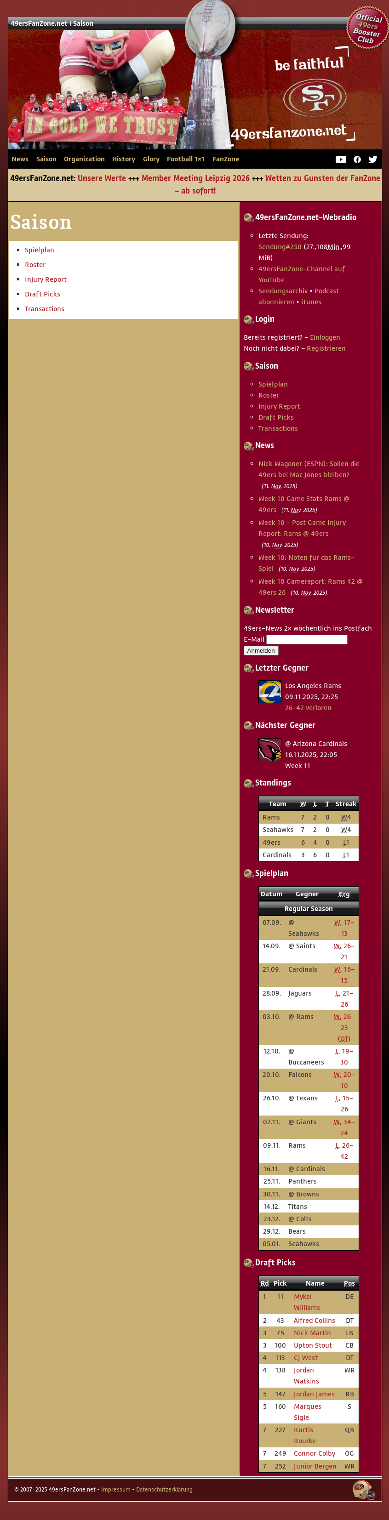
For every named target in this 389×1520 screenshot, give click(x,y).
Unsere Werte (102, 179)
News (20, 159)
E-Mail (254, 639)
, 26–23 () (344, 1027)
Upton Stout (313, 1345)
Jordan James (314, 1393)
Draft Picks (42, 294)
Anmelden (261, 650)
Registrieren (326, 348)
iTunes (311, 301)
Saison (83, 23)
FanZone (225, 159)
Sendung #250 (280, 246)
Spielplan (39, 249)
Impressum (116, 1489)
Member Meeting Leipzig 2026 (196, 179)
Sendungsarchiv (283, 290)
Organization (84, 159)
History (123, 159)
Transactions (44, 308)
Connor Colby (314, 1453)
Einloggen (325, 337)
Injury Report (46, 279)
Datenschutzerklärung (164, 1489)
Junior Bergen (315, 1466)
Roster (35, 264)
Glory (151, 159)
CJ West (306, 1357)
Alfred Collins (314, 1320)
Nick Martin (312, 1332)
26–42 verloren (308, 707)
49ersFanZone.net (178, 103)
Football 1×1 (186, 159)
